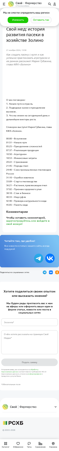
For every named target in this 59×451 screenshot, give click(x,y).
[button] (18, 20)
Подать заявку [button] (29, 362)
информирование (35, 374)
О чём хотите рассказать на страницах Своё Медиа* (26, 336)
